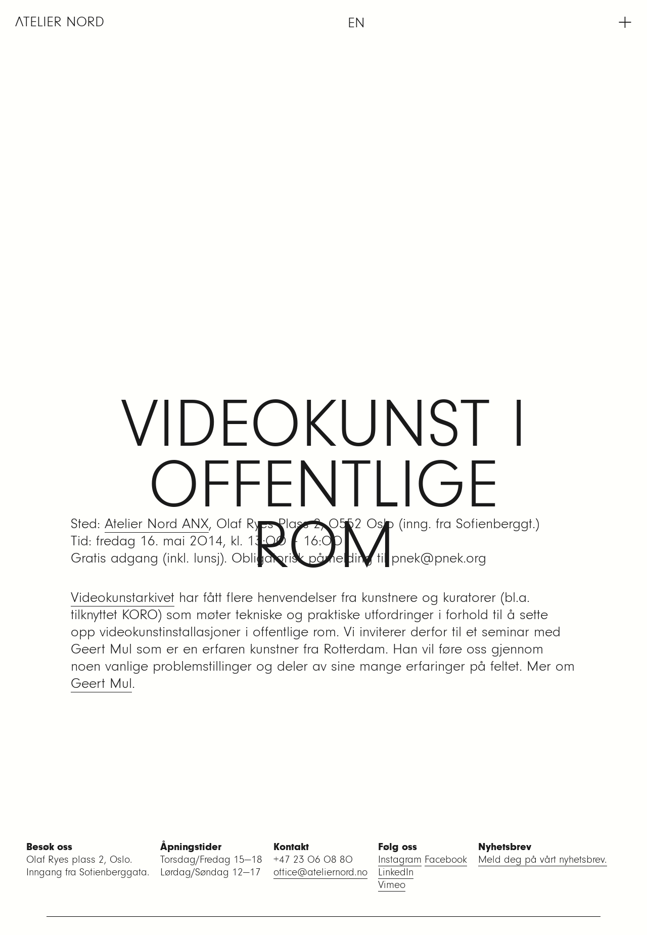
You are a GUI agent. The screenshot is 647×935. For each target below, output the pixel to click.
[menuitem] (356, 23)
